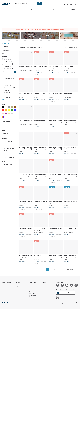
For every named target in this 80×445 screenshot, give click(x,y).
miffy (40, 5)
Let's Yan (36, 70)
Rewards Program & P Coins (34, 296)
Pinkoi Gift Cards (6, 288)
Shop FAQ (17, 286)
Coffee (15, 5)
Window (4, 291)
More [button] (3, 99)
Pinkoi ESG (45, 288)
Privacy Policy (32, 291)
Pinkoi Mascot (45, 289)
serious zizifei (35, 5)
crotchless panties (22, 5)
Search (40, 3)
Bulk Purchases (32, 286)
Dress (29, 5)
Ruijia (50, 124)
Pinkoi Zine (4, 286)
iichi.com (44, 293)
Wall (3, 289)
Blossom (51, 205)
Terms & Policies (33, 289)
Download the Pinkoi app (65, 293)
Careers (44, 291)
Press (43, 286)
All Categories (5, 43)
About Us (44, 284)
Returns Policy (32, 293)
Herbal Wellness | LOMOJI (25, 70)
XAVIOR (36, 124)
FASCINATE (37, 205)
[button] (15, 72)
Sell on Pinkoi (57, 4)
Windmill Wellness (38, 232)
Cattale (66, 151)
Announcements (32, 288)
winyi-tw (51, 70)
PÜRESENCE (67, 97)
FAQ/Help (31, 284)
